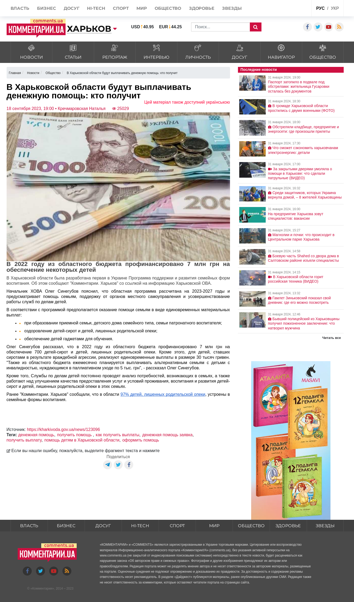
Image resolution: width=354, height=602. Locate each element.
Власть (29, 525)
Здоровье (288, 525)
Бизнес (66, 525)
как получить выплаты (117, 435)
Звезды (325, 525)
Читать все (331, 338)
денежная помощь (36, 435)
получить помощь (75, 435)
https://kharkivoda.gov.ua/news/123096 (63, 429)
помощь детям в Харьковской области (81, 440)
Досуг (103, 525)
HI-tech (140, 525)
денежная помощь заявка (167, 435)
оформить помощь (140, 440)
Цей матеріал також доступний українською (187, 102)
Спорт (177, 525)
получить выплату (24, 440)
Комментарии (42, 588)
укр (335, 8)
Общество (251, 525)
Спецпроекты (287, 8)
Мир (214, 525)
